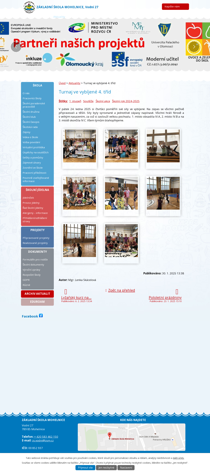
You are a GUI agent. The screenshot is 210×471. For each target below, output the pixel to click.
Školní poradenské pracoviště (34, 105)
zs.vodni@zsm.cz (43, 440)
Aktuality (59, 17)
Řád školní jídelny (33, 207)
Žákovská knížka (84, 17)
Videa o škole (30, 137)
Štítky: (63, 101)
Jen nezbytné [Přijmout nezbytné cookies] (106, 467)
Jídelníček (28, 197)
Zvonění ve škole (33, 167)
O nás (26, 93)
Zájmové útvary (32, 162)
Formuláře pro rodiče (35, 259)
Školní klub (29, 116)
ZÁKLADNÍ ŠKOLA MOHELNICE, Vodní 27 (67, 7)
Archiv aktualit (37, 294)
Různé (26, 285)
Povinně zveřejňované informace (36, 179)
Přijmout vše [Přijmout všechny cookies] (85, 467)
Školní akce (103, 101)
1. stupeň (75, 101)
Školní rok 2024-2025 (126, 101)
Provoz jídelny (31, 202)
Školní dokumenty (33, 264)
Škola (37, 85)
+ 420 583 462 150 (45, 437)
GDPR (26, 279)
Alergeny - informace (35, 213)
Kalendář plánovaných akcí (122, 17)
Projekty (37, 230)
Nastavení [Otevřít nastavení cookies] (126, 467)
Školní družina (31, 111)
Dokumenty (37, 252)
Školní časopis (31, 121)
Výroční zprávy (31, 269)
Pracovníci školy (32, 98)
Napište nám (172, 6)
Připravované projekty (36, 237)
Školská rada (30, 127)
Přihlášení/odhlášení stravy (35, 219)
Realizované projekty (35, 243)
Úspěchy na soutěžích (36, 152)
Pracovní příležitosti (34, 172)
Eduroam (37, 302)
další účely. (178, 458)
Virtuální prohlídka (34, 147)
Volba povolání (31, 142)
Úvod (40, 17)
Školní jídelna (37, 190)
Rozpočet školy (32, 274)
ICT (151, 17)
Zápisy (26, 132)
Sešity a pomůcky (33, 157)
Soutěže (88, 101)
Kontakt (167, 17)
